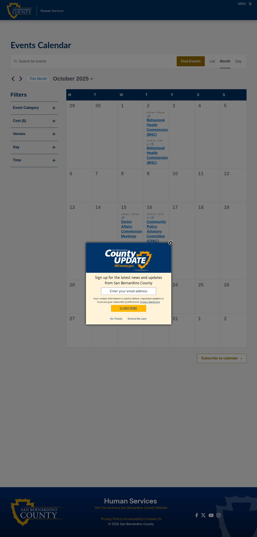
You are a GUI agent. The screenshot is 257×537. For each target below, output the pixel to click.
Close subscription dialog (171, 243)
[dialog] (128, 283)
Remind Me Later (137, 318)
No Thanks (116, 318)
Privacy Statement (150, 301)
